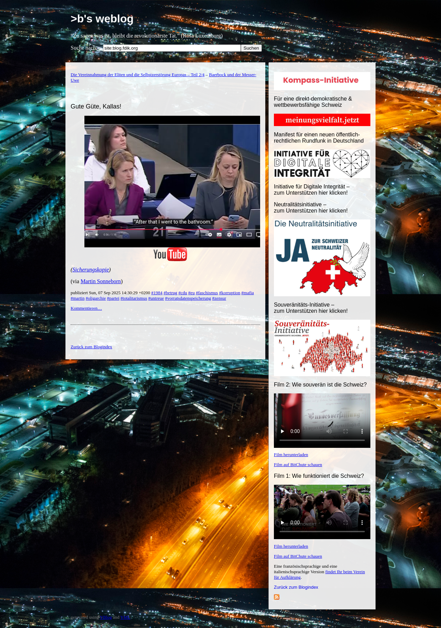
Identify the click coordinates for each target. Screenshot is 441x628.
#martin (77, 298)
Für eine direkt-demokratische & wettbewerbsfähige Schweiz (313, 102)
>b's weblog (102, 18)
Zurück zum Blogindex (296, 587)
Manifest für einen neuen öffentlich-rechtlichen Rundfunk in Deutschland (319, 138)
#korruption (229, 292)
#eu (191, 292)
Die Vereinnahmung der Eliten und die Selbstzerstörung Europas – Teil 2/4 (138, 74)
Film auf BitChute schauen (298, 464)
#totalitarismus (134, 298)
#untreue (156, 298)
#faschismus (207, 292)
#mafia (248, 292)
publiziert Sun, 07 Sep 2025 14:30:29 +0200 (111, 292)
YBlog (106, 617)
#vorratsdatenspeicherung (188, 298)
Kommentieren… (86, 308)
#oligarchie (96, 298)
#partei (113, 298)
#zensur (219, 298)
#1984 (157, 292)
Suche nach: (84, 48)
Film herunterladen (291, 454)
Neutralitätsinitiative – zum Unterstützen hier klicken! (311, 208)
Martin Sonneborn (101, 281)
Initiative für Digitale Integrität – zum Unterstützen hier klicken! (312, 190)
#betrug (170, 292)
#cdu (182, 292)
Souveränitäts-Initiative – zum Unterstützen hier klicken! (311, 308)
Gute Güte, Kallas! (96, 106)
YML (125, 617)
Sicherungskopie (90, 269)
